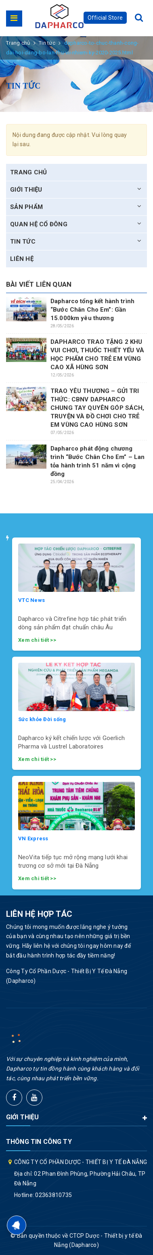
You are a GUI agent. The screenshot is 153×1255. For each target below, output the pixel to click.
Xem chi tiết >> (37, 640)
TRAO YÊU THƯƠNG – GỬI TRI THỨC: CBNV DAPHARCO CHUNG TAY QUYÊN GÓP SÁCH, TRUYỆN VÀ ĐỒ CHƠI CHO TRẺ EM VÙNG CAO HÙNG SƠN (97, 407)
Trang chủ (28, 172)
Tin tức (23, 241)
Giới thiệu (26, 189)
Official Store (105, 17)
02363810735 (53, 1195)
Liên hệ (22, 259)
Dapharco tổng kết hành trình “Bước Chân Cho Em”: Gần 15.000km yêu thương (92, 310)
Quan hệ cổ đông (38, 224)
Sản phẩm (26, 207)
